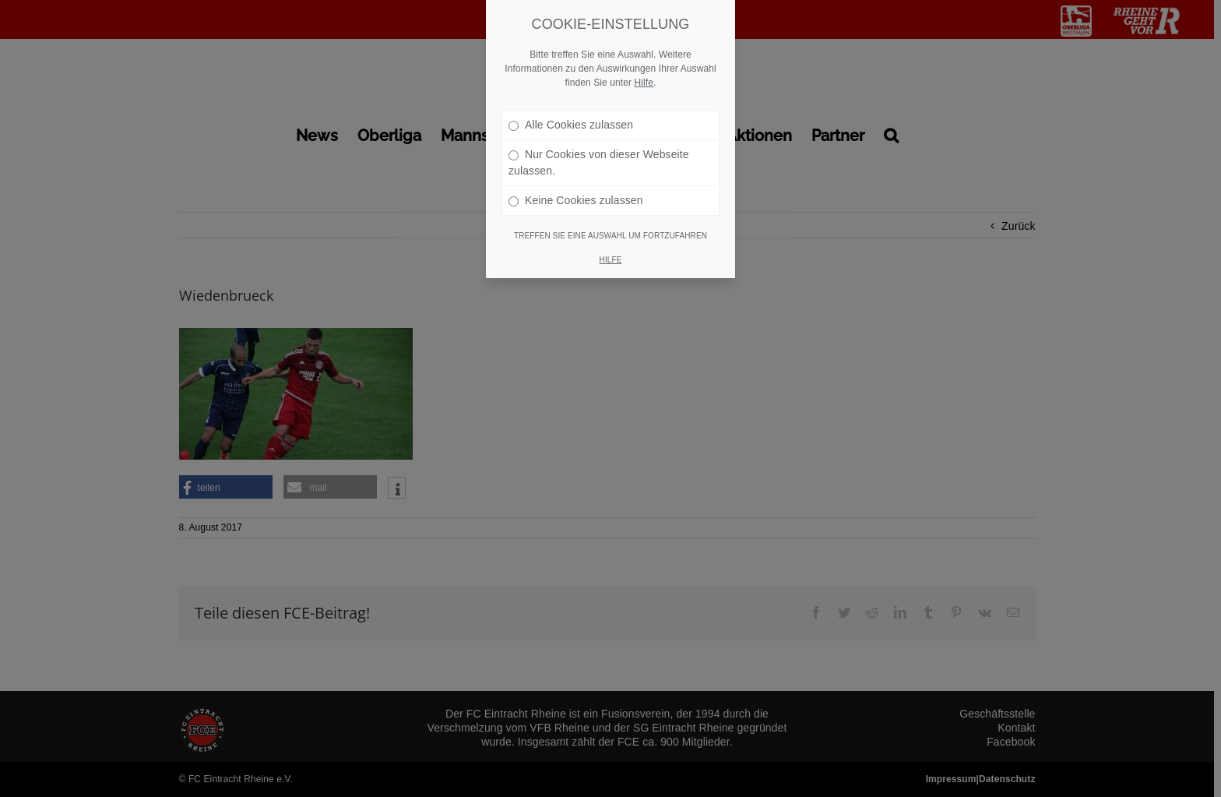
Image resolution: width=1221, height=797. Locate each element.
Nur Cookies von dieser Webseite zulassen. (598, 143)
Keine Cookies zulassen (575, 181)
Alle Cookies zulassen (570, 106)
